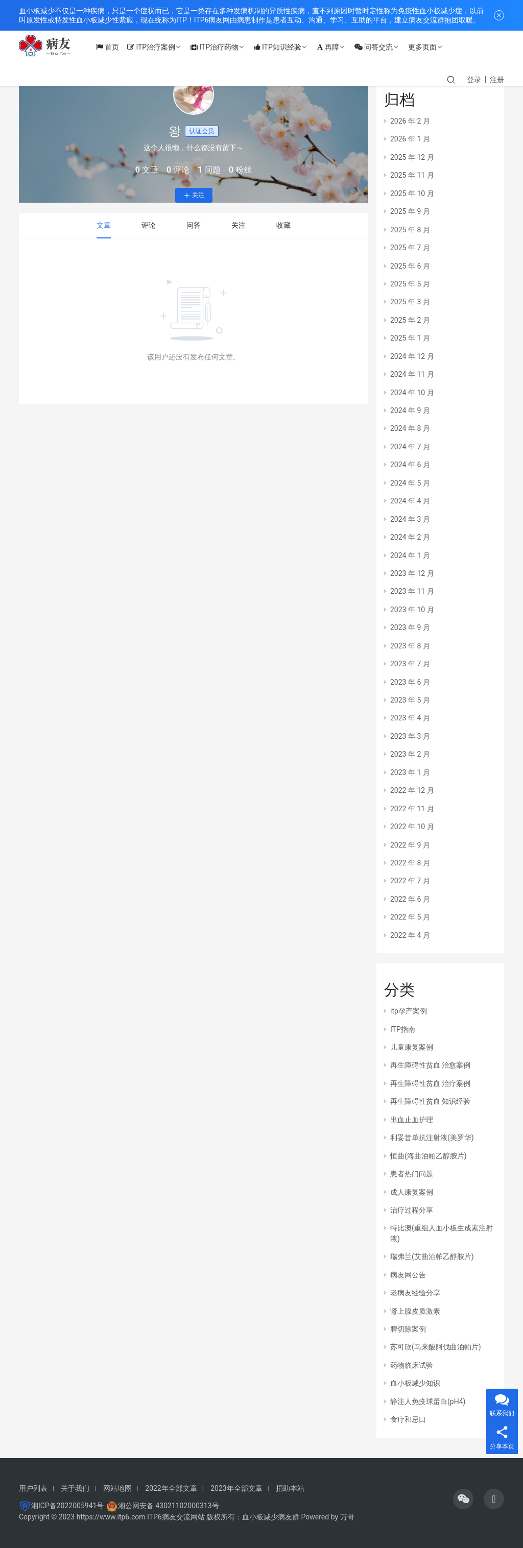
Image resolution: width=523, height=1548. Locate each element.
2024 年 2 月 (410, 537)
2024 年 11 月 (412, 374)
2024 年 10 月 (412, 393)
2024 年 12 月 (412, 356)
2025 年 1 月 (410, 338)
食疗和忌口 (408, 1419)
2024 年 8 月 (410, 428)
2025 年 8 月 (410, 230)
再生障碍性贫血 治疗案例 (430, 1083)
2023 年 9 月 (410, 627)
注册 (497, 80)
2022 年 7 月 (410, 881)
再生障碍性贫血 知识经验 (430, 1101)
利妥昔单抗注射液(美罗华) (432, 1137)
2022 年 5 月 (410, 917)
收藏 (283, 225)
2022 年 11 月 (412, 809)
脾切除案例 (408, 1329)
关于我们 (75, 1488)
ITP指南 (402, 1029)
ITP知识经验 (284, 47)
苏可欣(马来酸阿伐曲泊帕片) (435, 1347)
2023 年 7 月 (410, 664)
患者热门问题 (411, 1174)
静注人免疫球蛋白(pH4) (427, 1401)
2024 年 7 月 (410, 447)
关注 (193, 195)
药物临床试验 (411, 1365)
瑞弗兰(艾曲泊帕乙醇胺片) (432, 1256)
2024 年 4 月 (410, 501)
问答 (193, 225)
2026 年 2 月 (410, 121)
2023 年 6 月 (410, 682)
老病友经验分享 (415, 1293)
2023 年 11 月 (412, 591)
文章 (104, 225)
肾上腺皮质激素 (415, 1311)
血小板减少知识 (415, 1383)
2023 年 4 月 (410, 718)
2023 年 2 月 (410, 754)
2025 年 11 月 (412, 175)
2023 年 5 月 (410, 700)
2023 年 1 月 (410, 772)
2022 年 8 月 (410, 863)
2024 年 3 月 (410, 519)
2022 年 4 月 (410, 935)
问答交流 (381, 47)
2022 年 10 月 (412, 827)
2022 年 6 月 (410, 899)
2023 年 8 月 (410, 646)
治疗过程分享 (411, 1210)
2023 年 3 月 (410, 736)
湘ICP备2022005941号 (67, 1506)
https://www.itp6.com (111, 1517)
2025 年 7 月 (410, 248)
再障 (335, 47)
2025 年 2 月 (410, 320)
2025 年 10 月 (412, 193)
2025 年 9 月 (410, 211)
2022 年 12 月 (412, 790)
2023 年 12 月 (412, 573)
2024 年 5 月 (410, 483)
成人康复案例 (411, 1192)
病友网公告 (408, 1275)
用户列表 (33, 1488)
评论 (148, 225)
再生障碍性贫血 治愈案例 (430, 1065)
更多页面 (429, 47)
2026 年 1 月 (410, 139)
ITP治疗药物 (222, 47)
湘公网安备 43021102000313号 (168, 1506)
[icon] (463, 1499)
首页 (114, 47)
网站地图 (117, 1488)
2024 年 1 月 (410, 555)
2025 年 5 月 (410, 284)
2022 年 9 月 (410, 845)
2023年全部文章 (236, 1488)
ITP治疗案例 (158, 47)
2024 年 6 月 (410, 465)
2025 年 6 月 (410, 266)
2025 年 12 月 (412, 157)
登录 (474, 80)
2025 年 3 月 (410, 302)
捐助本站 (290, 1488)
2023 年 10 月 (412, 610)
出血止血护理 (411, 1120)
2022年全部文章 (171, 1488)
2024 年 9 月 (410, 410)
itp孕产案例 (408, 1011)
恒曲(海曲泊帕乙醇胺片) (428, 1156)
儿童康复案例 (411, 1047)
